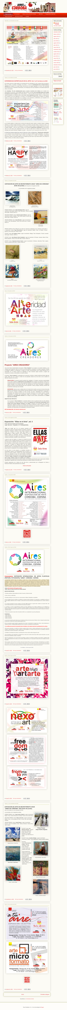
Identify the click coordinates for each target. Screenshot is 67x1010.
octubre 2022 (56, 51)
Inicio (22, 994)
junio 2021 (56, 56)
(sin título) (60, 104)
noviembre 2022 (57, 49)
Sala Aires (41, 14)
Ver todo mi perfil (57, 25)
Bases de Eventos (8, 16)
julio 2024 (56, 38)
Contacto (27, 16)
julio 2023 (56, 45)
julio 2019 (56, 67)
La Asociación (17, 14)
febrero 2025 (56, 34)
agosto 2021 (56, 53)
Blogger (42, 1007)
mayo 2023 (56, 47)
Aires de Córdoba (57, 23)
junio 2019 (56, 69)
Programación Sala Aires (50, 14)
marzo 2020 (56, 62)
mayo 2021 (56, 58)
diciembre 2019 (57, 64)
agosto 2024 (56, 36)
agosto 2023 (56, 43)
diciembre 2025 (57, 32)
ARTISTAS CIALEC (19, 16)
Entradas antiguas (45, 994)
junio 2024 (56, 40)
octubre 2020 (56, 60)
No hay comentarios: (19, 70)
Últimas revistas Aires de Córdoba (29, 14)
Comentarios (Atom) (30, 998)
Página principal (8, 14)
